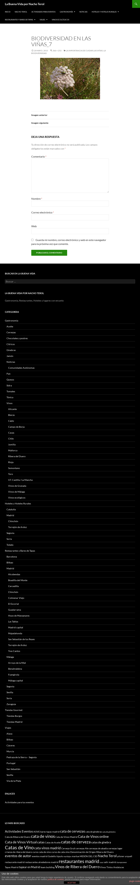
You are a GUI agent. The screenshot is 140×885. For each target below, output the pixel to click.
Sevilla (10, 692)
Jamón (10, 356)
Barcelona (12, 556)
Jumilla (12, 444)
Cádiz (11, 420)
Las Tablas (13, 621)
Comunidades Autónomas (21, 367)
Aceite (10, 326)
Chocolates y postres (17, 338)
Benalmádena (15, 668)
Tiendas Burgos (14, 716)
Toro (10, 474)
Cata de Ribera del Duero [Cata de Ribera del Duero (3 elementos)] (17, 836)
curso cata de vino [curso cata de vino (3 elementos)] (42, 852)
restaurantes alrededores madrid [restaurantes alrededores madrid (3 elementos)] (41, 862)
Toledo (10, 544)
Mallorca (12, 450)
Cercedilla (13, 586)
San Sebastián (13, 769)
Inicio (7, 12)
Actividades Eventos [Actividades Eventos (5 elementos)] (19, 831)
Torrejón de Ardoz (17, 527)
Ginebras (11, 350)
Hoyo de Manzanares (18, 615)
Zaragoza (11, 704)
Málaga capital (15, 680)
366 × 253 (57, 50)
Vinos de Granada (17, 485)
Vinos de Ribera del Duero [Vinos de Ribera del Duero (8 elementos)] (77, 866)
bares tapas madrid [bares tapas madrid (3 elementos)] (50, 831)
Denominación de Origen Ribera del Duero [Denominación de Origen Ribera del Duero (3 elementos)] (92, 852)
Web (34, 226)
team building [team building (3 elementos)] (48, 867)
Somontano (14, 468)
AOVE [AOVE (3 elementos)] (36, 831)
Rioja (10, 462)
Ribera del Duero (17, 456)
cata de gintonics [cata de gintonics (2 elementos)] (109, 832)
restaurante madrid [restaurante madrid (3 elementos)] (15, 862)
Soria (9, 538)
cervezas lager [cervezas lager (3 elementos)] (115, 848)
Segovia (10, 533)
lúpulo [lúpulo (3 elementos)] (59, 856)
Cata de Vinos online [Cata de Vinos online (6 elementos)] (93, 836)
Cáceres (11, 745)
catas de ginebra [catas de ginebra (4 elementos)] (101, 842)
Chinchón (13, 521)
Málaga (10, 657)
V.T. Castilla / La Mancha (20, 479)
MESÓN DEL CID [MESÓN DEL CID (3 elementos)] (88, 856)
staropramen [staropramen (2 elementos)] (122, 862)
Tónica (10, 397)
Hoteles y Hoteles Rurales (104, 12)
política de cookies (56, 879)
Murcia (10, 751)
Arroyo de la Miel (17, 662)
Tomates (11, 391)
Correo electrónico (42, 212)
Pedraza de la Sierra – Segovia (22, 757)
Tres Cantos (14, 651)
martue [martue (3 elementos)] (75, 856)
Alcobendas (14, 574)
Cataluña (11, 509)
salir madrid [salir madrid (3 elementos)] (110, 862)
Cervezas (11, 332)
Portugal (11, 763)
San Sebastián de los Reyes (21, 639)
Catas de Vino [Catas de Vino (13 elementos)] (19, 847)
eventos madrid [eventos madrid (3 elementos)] (39, 856)
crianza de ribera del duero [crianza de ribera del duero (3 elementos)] (18, 852)
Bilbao (10, 562)
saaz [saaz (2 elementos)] (101, 862)
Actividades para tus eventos (19, 802)
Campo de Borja (16, 426)
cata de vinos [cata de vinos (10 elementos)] (43, 836)
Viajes (42, 20)
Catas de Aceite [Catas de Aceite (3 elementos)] (53, 842)
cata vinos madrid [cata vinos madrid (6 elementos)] (47, 848)
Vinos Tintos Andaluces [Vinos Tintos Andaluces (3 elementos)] (112, 867)
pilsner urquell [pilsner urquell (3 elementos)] (124, 856)
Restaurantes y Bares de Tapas (19, 20)
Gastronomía (66, 12)
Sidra (9, 385)
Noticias (83, 12)
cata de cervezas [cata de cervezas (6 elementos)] (72, 831)
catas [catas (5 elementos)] (40, 842)
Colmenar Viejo (16, 598)
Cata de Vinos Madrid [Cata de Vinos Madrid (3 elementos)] (66, 836)
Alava (9, 733)
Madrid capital (15, 627)
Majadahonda (15, 633)
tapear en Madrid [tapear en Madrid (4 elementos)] (29, 867)
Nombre (36, 198)
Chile (11, 438)
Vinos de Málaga (16, 491)
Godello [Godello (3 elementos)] (52, 856)
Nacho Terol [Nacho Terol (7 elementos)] (107, 856)
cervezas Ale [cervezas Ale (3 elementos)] (82, 848)
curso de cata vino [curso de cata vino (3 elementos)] (60, 852)
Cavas (11, 432)
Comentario (38, 156)
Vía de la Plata (14, 780)
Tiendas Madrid (14, 721)
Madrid (10, 515)
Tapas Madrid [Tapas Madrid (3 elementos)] (12, 867)
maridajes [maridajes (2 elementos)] (67, 856)
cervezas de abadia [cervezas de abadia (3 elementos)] (98, 848)
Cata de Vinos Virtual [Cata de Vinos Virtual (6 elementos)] (21, 842)
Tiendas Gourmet (13, 710)
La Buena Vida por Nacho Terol (24, 4)
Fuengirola (13, 674)
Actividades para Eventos (43, 12)
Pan (8, 373)
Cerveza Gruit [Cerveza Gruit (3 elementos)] (68, 848)
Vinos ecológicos (60, 20)
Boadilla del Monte (17, 580)
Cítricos (11, 344)
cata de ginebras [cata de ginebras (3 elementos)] (93, 831)
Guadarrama (14, 609)
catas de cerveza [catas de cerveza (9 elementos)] (76, 841)
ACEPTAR (71, 883)
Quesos (10, 379)
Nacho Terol (21, 12)
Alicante (12, 409)
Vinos (9, 403)
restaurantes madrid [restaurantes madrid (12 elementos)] (79, 861)
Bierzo (11, 415)
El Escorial (13, 603)
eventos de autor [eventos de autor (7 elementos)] (18, 856)
